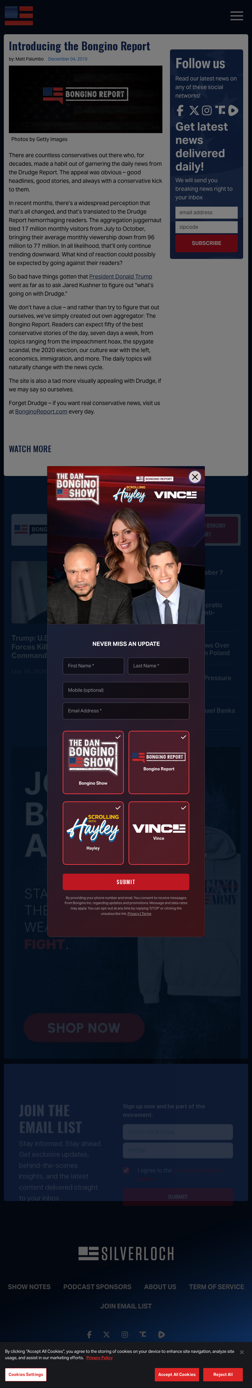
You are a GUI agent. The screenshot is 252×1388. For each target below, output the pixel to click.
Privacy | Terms (139, 913)
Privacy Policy (99, 1357)
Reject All (222, 1374)
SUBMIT (126, 882)
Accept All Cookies (177, 1374)
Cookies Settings (26, 1374)
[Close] (195, 477)
